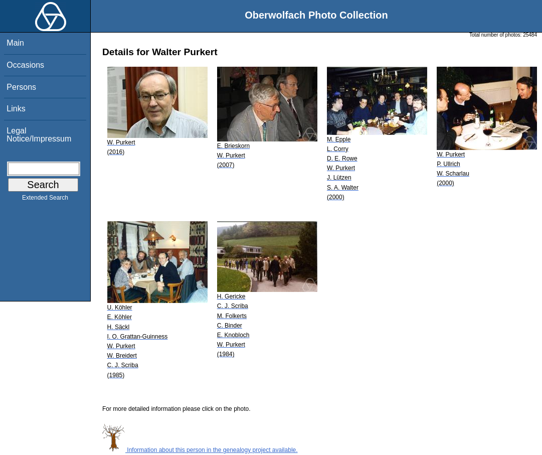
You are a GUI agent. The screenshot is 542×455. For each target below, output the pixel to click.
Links (16, 108)
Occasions (25, 65)
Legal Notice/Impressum (39, 134)
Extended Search (45, 200)
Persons (21, 87)
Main (15, 43)
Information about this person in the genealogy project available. (200, 449)
